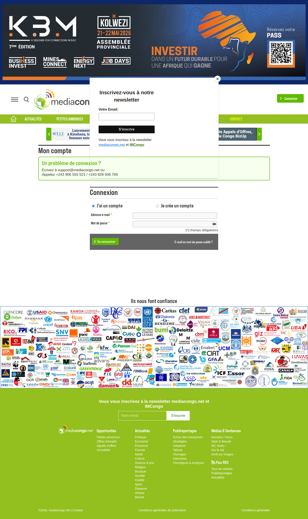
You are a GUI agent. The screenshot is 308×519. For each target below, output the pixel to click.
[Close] (217, 79)
